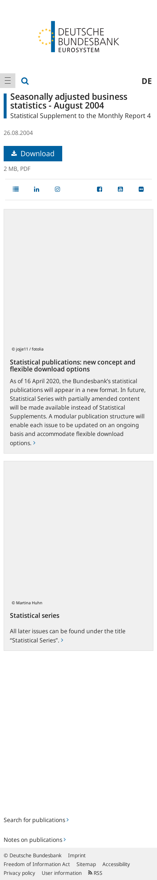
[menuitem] (7, 80)
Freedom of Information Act (37, 864)
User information (62, 872)
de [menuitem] (147, 80)
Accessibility (116, 864)
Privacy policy (19, 872)
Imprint (77, 855)
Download (33, 153)
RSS (95, 872)
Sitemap (86, 864)
